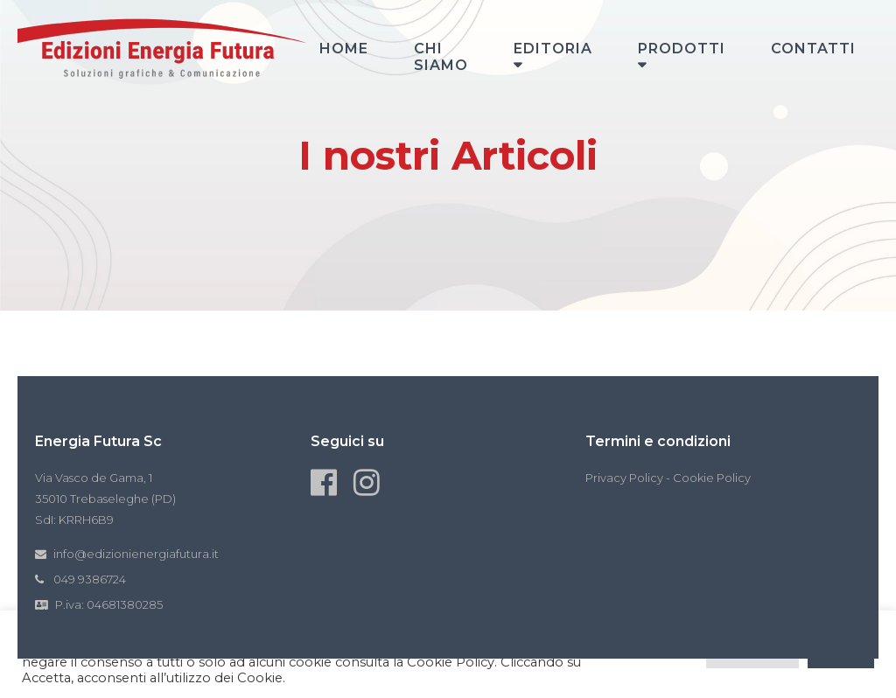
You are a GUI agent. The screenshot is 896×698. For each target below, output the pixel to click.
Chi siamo (441, 56)
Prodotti (681, 48)
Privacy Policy (624, 478)
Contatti (813, 48)
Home (343, 48)
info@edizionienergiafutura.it (136, 554)
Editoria (553, 48)
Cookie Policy (712, 478)
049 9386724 (89, 579)
